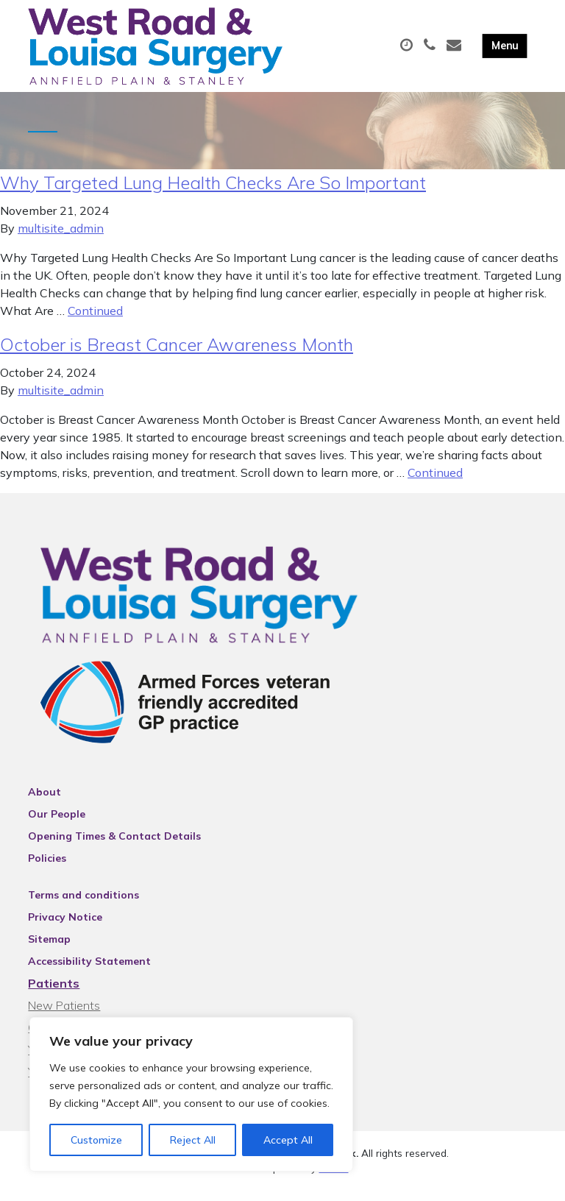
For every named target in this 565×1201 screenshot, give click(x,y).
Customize (96, 1140)
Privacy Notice (65, 928)
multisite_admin (61, 239)
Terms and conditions (83, 906)
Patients (53, 994)
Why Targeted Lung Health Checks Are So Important (213, 194)
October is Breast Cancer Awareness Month (176, 355)
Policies (47, 869)
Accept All (288, 1140)
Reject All (193, 1140)
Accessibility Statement (89, 972)
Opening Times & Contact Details (114, 847)
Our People (56, 825)
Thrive (334, 1178)
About (44, 802)
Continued (95, 321)
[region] (191, 1094)
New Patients (64, 1016)
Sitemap (49, 950)
